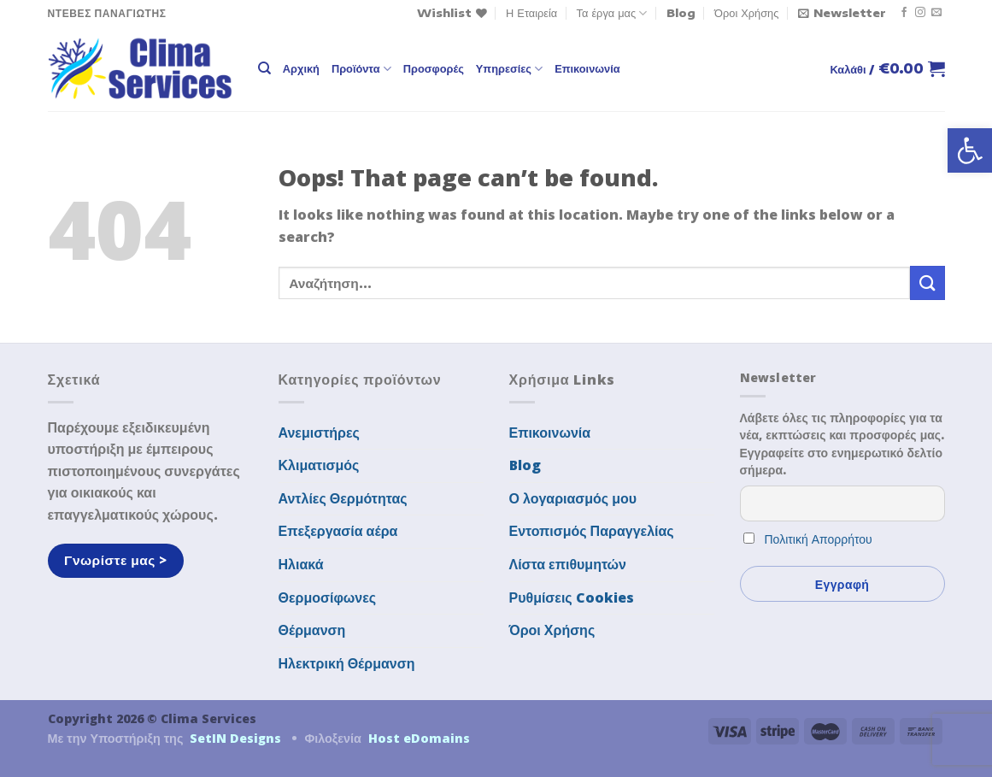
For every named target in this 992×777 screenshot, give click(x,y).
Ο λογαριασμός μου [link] (573, 498)
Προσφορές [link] (433, 68)
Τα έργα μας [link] (612, 13)
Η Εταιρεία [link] (531, 13)
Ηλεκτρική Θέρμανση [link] (347, 663)
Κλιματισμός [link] (319, 465)
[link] (970, 150)
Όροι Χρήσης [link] (746, 13)
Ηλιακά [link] (301, 564)
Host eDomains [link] (419, 738)
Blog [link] (681, 13)
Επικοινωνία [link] (587, 68)
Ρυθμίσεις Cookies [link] (571, 597)
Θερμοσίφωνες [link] (328, 597)
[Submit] (927, 282)
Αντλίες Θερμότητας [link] (343, 498)
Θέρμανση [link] (312, 630)
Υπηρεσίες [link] (509, 69)
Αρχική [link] (301, 68)
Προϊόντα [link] (361, 69)
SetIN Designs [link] (235, 738)
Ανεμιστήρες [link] (319, 432)
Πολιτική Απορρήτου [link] (818, 539)
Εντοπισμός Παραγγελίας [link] (591, 530)
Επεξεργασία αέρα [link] (338, 530)
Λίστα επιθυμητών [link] (568, 564)
